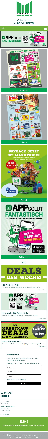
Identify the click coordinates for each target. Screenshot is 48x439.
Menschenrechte (8, 425)
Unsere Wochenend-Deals (11, 341)
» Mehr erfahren (42, 289)
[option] (24, 39)
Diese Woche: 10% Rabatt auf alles (15, 313)
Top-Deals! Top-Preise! (10, 284)
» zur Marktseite (5, 414)
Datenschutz (41, 425)
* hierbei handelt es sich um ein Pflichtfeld (16, 379)
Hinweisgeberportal (21, 425)
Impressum (32, 425)
